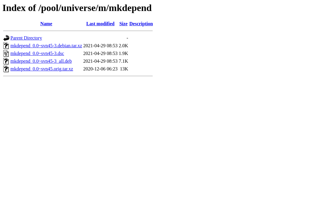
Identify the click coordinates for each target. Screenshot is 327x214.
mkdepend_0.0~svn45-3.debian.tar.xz (46, 45)
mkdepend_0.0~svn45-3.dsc (37, 53)
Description (141, 23)
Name (46, 23)
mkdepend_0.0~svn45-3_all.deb (41, 61)
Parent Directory (26, 37)
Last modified (100, 23)
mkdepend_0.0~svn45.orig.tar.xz (41, 68)
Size (123, 23)
